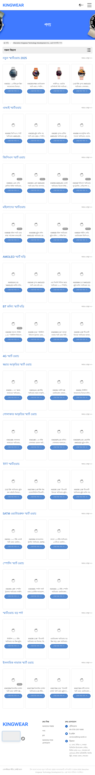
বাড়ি (6, 43)
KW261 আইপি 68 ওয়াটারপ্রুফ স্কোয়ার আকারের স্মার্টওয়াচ (58, 401)
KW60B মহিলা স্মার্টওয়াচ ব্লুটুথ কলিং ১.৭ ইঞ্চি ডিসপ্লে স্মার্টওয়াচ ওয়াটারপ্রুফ (59, 244)
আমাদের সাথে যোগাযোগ (47, 741)
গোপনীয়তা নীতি (8, 769)
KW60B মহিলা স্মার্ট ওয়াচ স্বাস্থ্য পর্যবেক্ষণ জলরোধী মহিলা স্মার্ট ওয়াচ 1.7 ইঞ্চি (13, 244)
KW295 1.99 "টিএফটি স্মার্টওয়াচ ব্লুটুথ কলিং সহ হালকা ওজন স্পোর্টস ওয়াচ (82, 501)
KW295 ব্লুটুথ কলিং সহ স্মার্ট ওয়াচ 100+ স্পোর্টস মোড (36, 144)
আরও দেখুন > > (87, 58)
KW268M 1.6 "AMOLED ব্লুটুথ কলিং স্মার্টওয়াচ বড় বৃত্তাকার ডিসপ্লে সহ (81, 293)
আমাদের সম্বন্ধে (48, 726)
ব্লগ (43, 735)
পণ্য (43, 731)
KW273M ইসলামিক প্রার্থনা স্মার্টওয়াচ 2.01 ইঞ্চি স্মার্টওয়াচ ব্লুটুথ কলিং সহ (36, 699)
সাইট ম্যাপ (18, 769)
